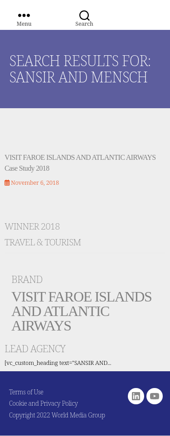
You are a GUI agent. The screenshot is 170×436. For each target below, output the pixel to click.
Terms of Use (26, 392)
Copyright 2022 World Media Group (57, 415)
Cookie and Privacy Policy (43, 403)
